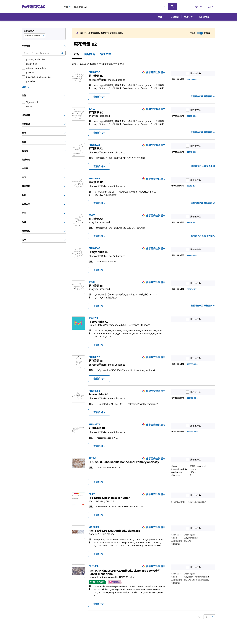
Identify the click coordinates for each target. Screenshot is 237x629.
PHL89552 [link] (94, 72)
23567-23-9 (191, 255)
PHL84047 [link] (94, 248)
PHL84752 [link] (94, 390)
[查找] (172, 6)
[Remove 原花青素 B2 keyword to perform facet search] (43, 36)
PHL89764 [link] (94, 178)
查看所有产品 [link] (203, 96)
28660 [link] (92, 215)
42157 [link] (92, 108)
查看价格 (99, 96)
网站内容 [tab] (89, 54)
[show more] (26, 87)
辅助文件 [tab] (105, 54)
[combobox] (119, 6)
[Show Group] (64, 115)
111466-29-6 (192, 398)
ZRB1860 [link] (94, 566)
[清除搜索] (165, 7)
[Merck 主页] (33, 6)
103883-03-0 (192, 364)
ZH (211, 6)
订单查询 (175, 16)
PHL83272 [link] (94, 424)
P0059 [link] (92, 494)
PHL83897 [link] (94, 357)
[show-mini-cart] (206, 17)
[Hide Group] (64, 46)
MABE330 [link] (94, 527)
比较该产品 (193, 73)
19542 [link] (92, 282)
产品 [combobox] (66, 6)
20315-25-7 (191, 186)
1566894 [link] (93, 318)
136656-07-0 (192, 431)
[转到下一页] (212, 616)
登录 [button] (162, 17)
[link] (107, 78)
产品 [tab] (77, 54)
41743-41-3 (191, 152)
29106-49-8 (191, 79)
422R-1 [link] (92, 458)
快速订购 (188, 16)
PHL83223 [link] (94, 144)
